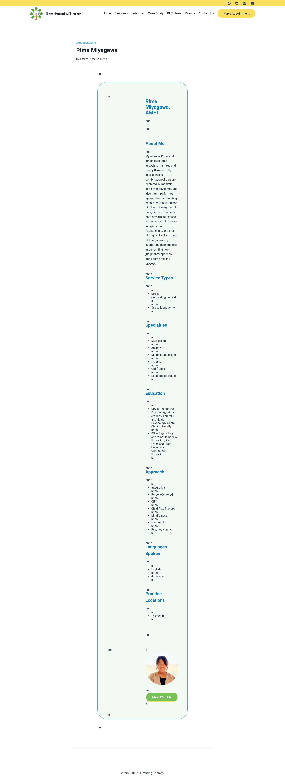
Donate (190, 13)
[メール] (252, 3)
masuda (83, 58)
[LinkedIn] (237, 3)
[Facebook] (229, 3)
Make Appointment (236, 13)
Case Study (155, 13)
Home (107, 13)
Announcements (86, 43)
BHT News (174, 13)
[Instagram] (244, 3)
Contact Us (206, 13)
